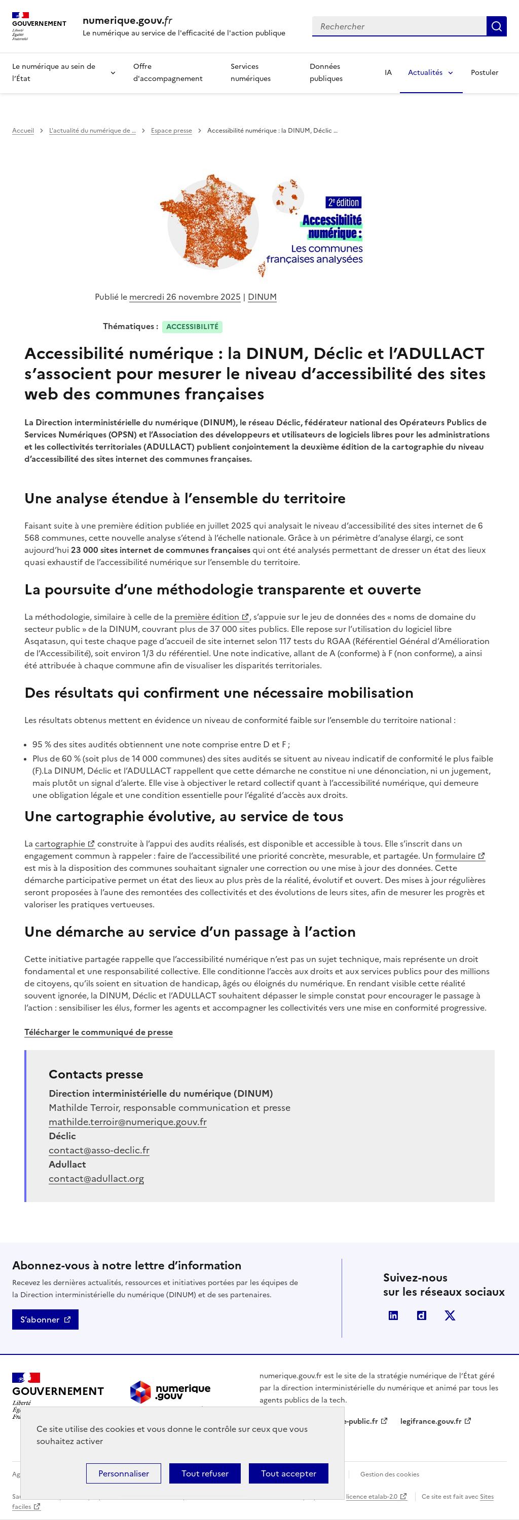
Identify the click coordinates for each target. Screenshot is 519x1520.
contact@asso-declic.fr (99, 1150)
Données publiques (326, 72)
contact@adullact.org (96, 1178)
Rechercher (497, 26)
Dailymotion (422, 1315)
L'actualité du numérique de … (92, 130)
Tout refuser (205, 1473)
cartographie (65, 843)
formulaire (455, 856)
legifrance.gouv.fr (431, 1421)
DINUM (262, 297)
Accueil (23, 130)
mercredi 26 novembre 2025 (185, 297)
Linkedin (393, 1315)
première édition (206, 617)
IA (388, 72)
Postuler (485, 72)
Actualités (425, 72)
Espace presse (171, 130)
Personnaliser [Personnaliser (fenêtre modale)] (123, 1473)
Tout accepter (288, 1473)
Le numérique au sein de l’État (53, 72)
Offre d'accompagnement (168, 72)
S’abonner (39, 1319)
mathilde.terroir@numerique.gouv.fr (128, 1122)
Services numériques (251, 72)
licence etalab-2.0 (371, 1496)
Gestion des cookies (389, 1474)
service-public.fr (350, 1421)
